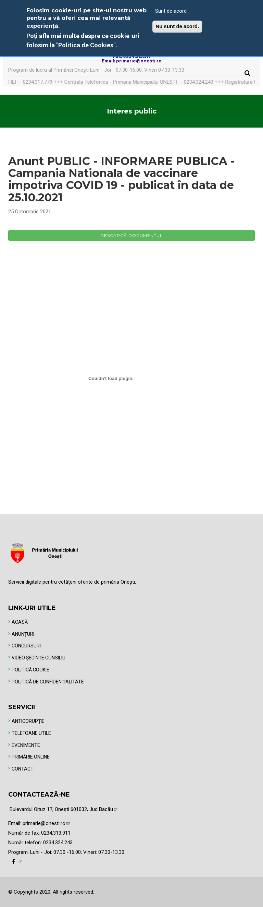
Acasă (20, 622)
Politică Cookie (30, 669)
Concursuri (26, 645)
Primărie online (31, 757)
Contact (23, 769)
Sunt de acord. (171, 11)
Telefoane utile (31, 733)
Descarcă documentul (131, 235)
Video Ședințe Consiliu (38, 657)
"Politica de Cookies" (85, 45)
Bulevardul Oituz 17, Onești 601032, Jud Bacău (64, 809)
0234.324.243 (58, 842)
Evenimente (26, 745)
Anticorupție (28, 721)
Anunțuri (23, 634)
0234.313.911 (56, 833)
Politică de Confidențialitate (48, 681)
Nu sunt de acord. (177, 26)
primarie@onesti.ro (46, 823)
